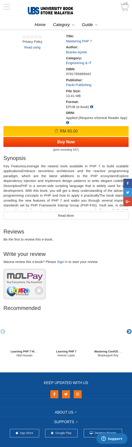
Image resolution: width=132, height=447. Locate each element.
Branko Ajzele (76, 52)
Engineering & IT (79, 63)
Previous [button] (2, 331)
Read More (66, 215)
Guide (87, 24)
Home (40, 24)
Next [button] (128, 331)
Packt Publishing (79, 85)
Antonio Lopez (66, 355)
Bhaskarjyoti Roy (108, 355)
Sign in (62, 262)
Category (61, 24)
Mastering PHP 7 (79, 41)
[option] (24, 336)
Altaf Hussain (24, 355)
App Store (24, 433)
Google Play (61, 433)
